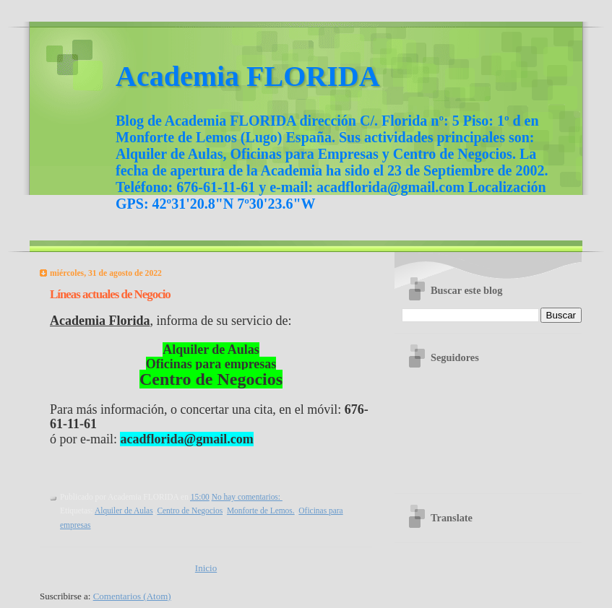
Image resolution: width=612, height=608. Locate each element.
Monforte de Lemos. (261, 510)
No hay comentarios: (247, 496)
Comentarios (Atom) (132, 596)
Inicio (206, 568)
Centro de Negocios (190, 510)
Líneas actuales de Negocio (110, 294)
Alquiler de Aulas (124, 510)
